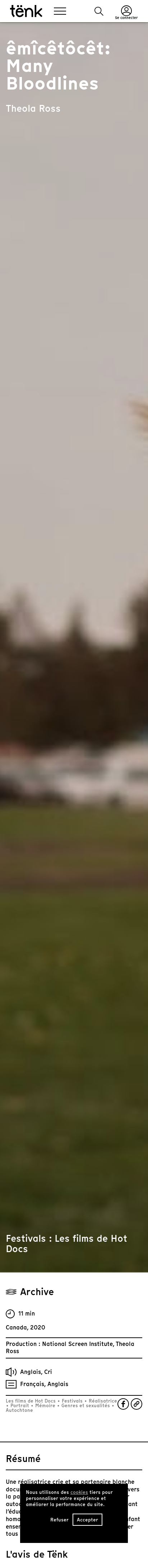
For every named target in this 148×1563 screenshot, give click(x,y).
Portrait (20, 1405)
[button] (98, 11)
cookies (79, 1492)
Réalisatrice (102, 1401)
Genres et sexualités (85, 1405)
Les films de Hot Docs (31, 1401)
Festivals (72, 1401)
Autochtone (19, 1410)
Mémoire (45, 1405)
